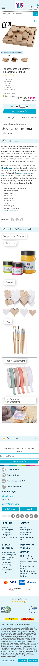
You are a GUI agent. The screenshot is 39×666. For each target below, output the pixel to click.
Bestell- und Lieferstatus (28, 574)
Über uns (5, 527)
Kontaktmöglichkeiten (27, 571)
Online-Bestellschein (8, 552)
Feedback (29, 509)
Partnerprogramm (8, 530)
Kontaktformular (10, 509)
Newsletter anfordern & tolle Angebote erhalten (19, 450)
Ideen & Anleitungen (27, 537)
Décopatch (26, 173)
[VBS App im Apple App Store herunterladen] (27, 641)
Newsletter (24, 535)
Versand (34, 100)
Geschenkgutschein (26, 530)
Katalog (23, 527)
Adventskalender (6, 168)
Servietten (18, 173)
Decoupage (4, 176)
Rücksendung (6, 565)
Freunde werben (25, 532)
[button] (3, 36)
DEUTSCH (19, 648)
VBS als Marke (6, 532)
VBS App (4, 572)
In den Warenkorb (19, 111)
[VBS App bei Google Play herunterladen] (12, 641)
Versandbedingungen (9, 555)
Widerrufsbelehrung (8, 557)
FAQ (21, 540)
